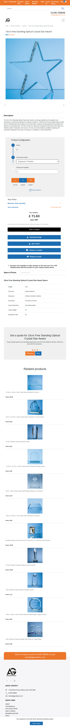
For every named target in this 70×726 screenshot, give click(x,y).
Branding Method (11, 713)
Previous (30, 353)
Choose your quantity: (22, 167)
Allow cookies (36, 723)
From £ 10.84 (9, 570)
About (6, 1)
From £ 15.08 (9, 545)
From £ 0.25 (9, 644)
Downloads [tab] (25, 272)
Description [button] (8, 115)
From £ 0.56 (9, 619)
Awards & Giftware (15, 26)
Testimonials (12, 1)
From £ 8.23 (9, 446)
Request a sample (34, 250)
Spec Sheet (34, 243)
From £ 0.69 (9, 421)
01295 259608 (58, 12)
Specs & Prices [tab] (10, 272)
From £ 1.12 (9, 594)
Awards (24, 26)
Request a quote (34, 256)
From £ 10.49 (9, 397)
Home (7, 26)
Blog (62, 1)
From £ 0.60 (9, 520)
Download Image (34, 237)
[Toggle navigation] (63, 20)
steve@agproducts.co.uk (58, 15)
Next (38, 353)
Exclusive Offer (11, 709)
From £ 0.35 (9, 471)
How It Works (10, 711)
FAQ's (42, 1)
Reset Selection (35, 190)
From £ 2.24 (9, 495)
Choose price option (22, 157)
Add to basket (34, 229)
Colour (18, 145)
